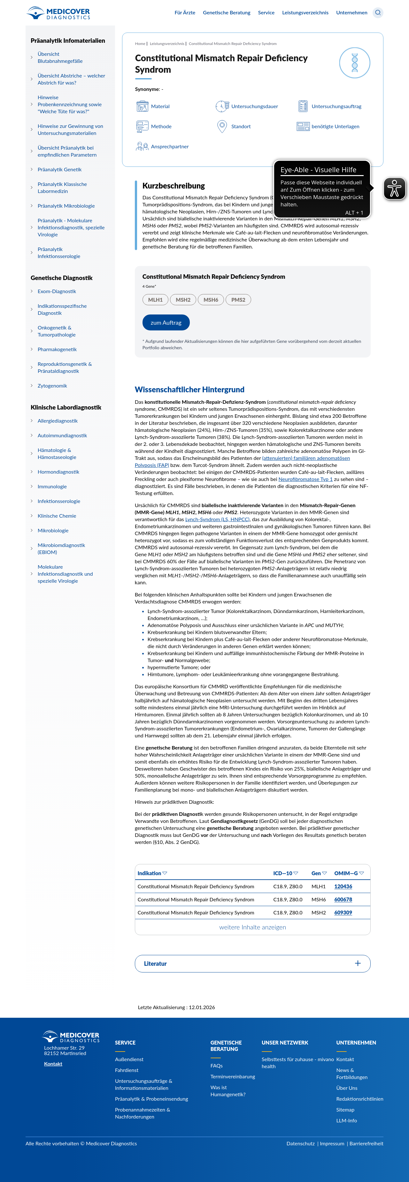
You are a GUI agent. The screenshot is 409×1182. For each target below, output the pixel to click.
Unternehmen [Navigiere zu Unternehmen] (356, 1042)
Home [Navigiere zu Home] (140, 43)
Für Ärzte (184, 12)
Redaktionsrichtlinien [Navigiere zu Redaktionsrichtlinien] (359, 1099)
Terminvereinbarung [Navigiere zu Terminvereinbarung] (233, 1076)
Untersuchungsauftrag (337, 106)
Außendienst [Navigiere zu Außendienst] (129, 1059)
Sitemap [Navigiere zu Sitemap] (345, 1109)
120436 (343, 886)
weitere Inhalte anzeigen (252, 927)
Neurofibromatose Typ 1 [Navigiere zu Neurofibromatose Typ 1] (306, 479)
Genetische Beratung (226, 12)
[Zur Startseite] (58, 12)
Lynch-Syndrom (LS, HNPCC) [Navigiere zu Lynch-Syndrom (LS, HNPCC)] (217, 519)
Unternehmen (351, 12)
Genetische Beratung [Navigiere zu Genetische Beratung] (226, 1045)
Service (266, 12)
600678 (343, 899)
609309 (343, 912)
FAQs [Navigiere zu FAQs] (217, 1065)
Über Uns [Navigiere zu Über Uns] (347, 1088)
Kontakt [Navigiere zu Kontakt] (345, 1059)
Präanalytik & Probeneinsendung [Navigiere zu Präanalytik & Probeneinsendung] (151, 1099)
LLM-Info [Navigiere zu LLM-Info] (346, 1120)
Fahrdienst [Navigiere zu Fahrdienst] (126, 1070)
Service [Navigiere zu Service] (125, 1042)
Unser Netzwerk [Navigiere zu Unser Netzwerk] (285, 1042)
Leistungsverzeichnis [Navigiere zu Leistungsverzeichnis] (305, 12)
